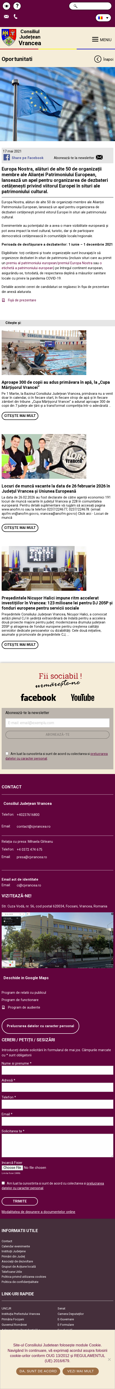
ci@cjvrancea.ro (29, 885)
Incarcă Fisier (12, 1163)
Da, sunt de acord (38, 1371)
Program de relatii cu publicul (24, 993)
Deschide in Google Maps (26, 978)
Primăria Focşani (13, 1319)
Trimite (20, 1201)
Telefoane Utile (12, 1271)
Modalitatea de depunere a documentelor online (38, 1212)
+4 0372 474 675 (29, 850)
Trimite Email (7, 17)
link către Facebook (38, 697)
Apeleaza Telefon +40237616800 (16, 17)
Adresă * (8, 1080)
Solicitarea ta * (13, 1131)
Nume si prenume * (17, 1063)
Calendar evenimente (16, 1246)
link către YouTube (83, 697)
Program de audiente (24, 1008)
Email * (7, 1114)
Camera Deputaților (71, 1314)
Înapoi (103, 60)
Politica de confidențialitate (20, 1282)
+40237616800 (28, 815)
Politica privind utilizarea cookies (24, 1276)
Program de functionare (20, 1000)
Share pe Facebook (28, 158)
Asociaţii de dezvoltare (17, 1261)
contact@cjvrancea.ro (34, 827)
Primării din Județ (13, 1256)
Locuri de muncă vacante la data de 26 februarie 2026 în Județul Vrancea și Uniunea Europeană (56, 488)
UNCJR (6, 1308)
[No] (109, 1359)
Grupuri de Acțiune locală (19, 1266)
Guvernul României (14, 1324)
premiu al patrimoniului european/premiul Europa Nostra (49, 263)
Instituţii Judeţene (14, 1251)
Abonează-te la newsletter (74, 158)
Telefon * (9, 1097)
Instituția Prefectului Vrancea (21, 1314)
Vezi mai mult (80, 1371)
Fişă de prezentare (22, 300)
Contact (7, 1241)
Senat (61, 1308)
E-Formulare (66, 1324)
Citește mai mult (20, 416)
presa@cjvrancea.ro (32, 857)
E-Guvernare (66, 1319)
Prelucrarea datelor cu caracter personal (40, 1026)
